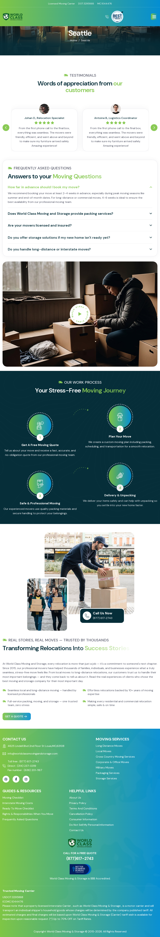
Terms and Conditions (83, 808)
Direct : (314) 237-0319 (22, 766)
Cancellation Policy (81, 814)
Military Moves (105, 767)
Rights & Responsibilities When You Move (28, 814)
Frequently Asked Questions (20, 819)
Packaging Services (107, 773)
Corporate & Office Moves (112, 762)
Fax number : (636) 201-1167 (25, 770)
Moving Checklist (13, 797)
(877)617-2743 (80, 858)
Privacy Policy (77, 803)
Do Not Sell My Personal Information (91, 825)
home (73, 40)
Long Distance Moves (109, 746)
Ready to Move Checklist (18, 808)
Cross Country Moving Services (115, 756)
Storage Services (106, 778)
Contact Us (76, 830)
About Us (75, 797)
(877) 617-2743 (101, 618)
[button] (154, 16)
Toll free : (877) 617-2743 (23, 761)
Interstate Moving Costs (18, 803)
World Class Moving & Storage (65, 931)
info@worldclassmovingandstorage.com (33, 753)
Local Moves (103, 751)
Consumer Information (83, 819)
